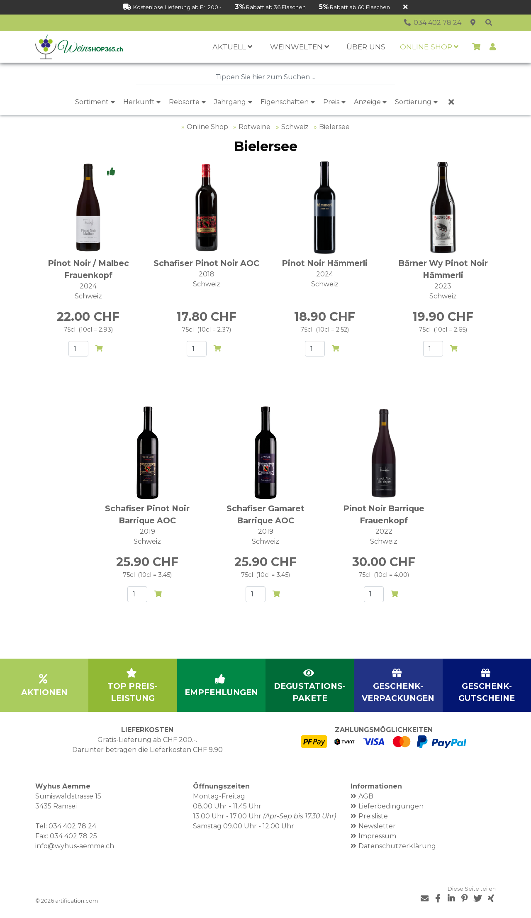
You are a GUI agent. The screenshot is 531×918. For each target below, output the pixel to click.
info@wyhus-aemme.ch (74, 846)
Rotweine (254, 127)
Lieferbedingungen (391, 806)
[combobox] (265, 77)
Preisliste (373, 816)
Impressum (377, 836)
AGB (365, 796)
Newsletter (377, 826)
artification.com (76, 901)
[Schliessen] (405, 7)
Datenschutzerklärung (397, 846)
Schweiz (295, 127)
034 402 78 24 (72, 826)
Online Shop (207, 127)
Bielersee (334, 127)
